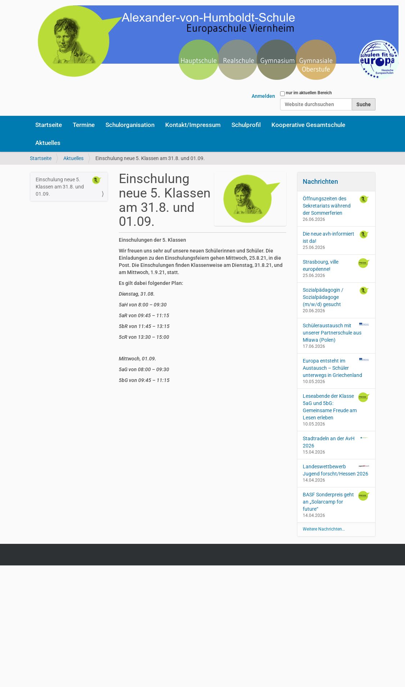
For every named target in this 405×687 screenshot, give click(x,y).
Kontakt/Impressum (193, 124)
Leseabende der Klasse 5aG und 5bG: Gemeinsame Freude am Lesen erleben (336, 406)
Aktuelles (47, 142)
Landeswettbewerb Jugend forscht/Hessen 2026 (336, 470)
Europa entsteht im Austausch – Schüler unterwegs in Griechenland (336, 367)
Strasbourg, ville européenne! (336, 265)
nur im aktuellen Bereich (309, 92)
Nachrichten (320, 181)
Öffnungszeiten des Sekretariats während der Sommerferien (336, 205)
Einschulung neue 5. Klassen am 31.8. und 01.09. (69, 186)
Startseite (48, 124)
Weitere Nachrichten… (324, 529)
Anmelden (263, 96)
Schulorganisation (129, 124)
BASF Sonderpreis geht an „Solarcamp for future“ (336, 501)
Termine (84, 124)
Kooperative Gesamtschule (308, 124)
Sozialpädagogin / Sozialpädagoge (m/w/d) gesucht (336, 296)
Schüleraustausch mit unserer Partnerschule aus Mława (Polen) (336, 332)
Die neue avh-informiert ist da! (336, 237)
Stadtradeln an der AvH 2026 (336, 442)
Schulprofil (246, 124)
